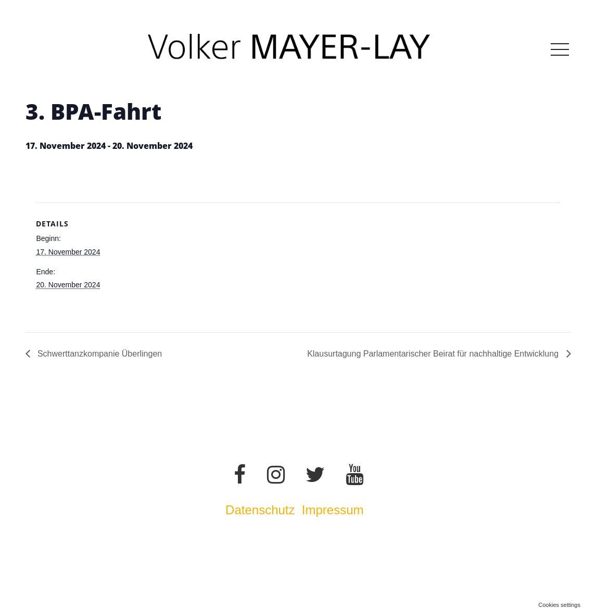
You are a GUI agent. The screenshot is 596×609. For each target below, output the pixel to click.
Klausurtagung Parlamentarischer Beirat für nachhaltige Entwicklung (434, 353)
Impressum (334, 510)
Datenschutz (260, 510)
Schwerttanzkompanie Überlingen (98, 353)
